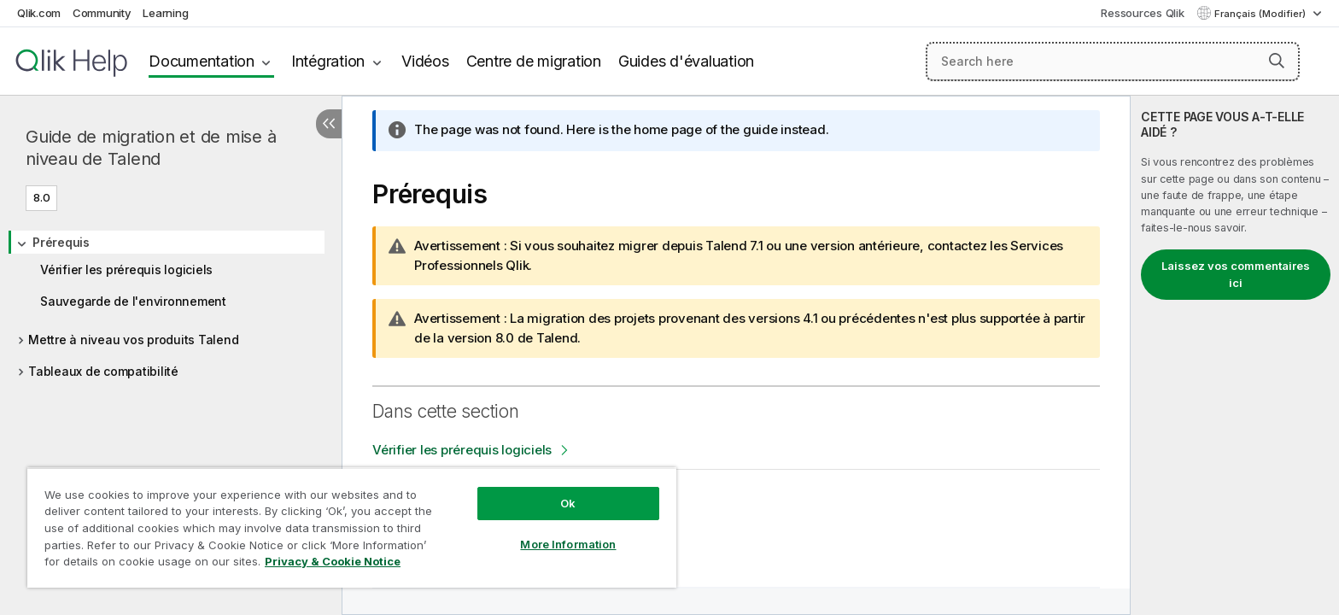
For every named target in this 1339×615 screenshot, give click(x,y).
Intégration (328, 61)
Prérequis (61, 242)
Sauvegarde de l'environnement (133, 301)
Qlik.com (39, 13)
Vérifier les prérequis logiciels (126, 269)
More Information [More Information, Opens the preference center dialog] (568, 544)
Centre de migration (533, 61)
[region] (351, 527)
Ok (568, 503)
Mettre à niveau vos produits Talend (133, 339)
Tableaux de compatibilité (103, 371)
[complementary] (1235, 355)
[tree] (171, 301)
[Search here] (1113, 61)
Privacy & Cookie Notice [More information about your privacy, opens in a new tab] (333, 561)
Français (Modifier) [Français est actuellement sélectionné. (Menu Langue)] (1261, 14)
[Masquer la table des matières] (329, 123)
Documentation (201, 61)
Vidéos (425, 61)
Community (102, 13)
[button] (1276, 60)
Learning (165, 13)
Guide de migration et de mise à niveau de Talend (151, 147)
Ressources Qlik (1142, 13)
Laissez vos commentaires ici (1235, 274)
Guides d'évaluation (686, 61)
